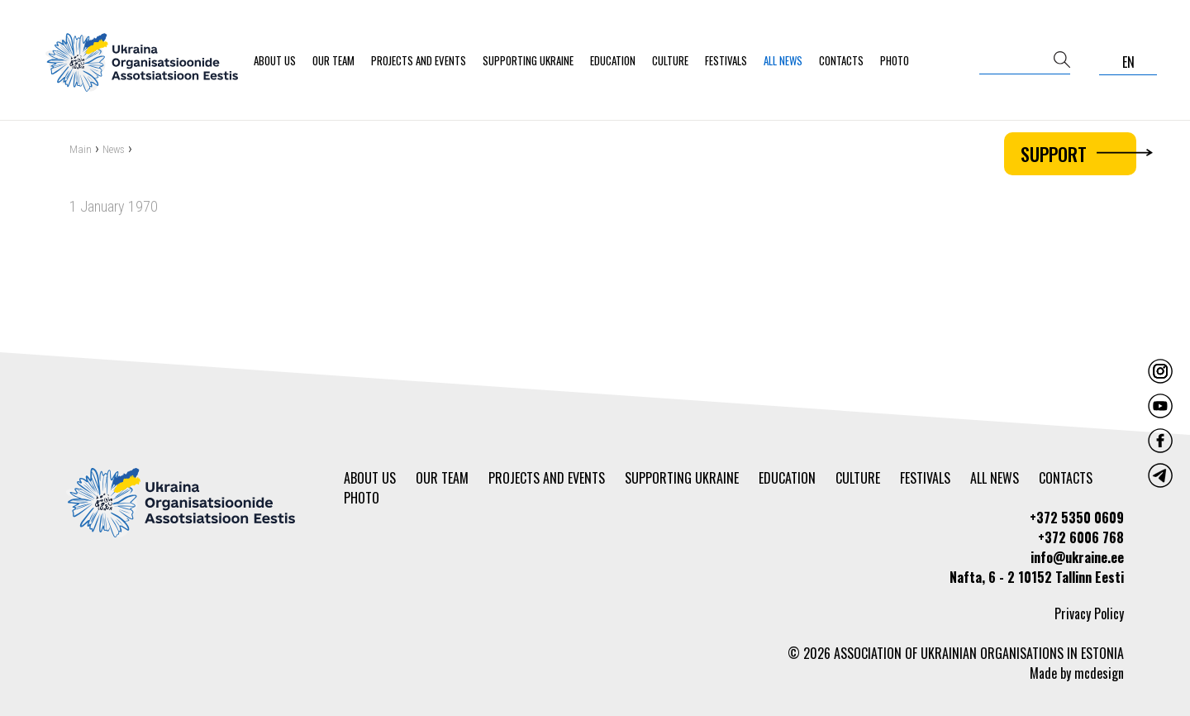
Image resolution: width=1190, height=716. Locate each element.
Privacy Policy (1089, 613)
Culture (670, 60)
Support (1078, 154)
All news (783, 60)
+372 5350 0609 (1077, 517)
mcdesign (1099, 673)
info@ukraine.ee (1077, 557)
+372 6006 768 (1081, 537)
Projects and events (418, 60)
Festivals (726, 60)
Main (80, 151)
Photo (894, 60)
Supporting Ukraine (528, 60)
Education (612, 60)
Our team (333, 60)
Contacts (841, 60)
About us (275, 60)
